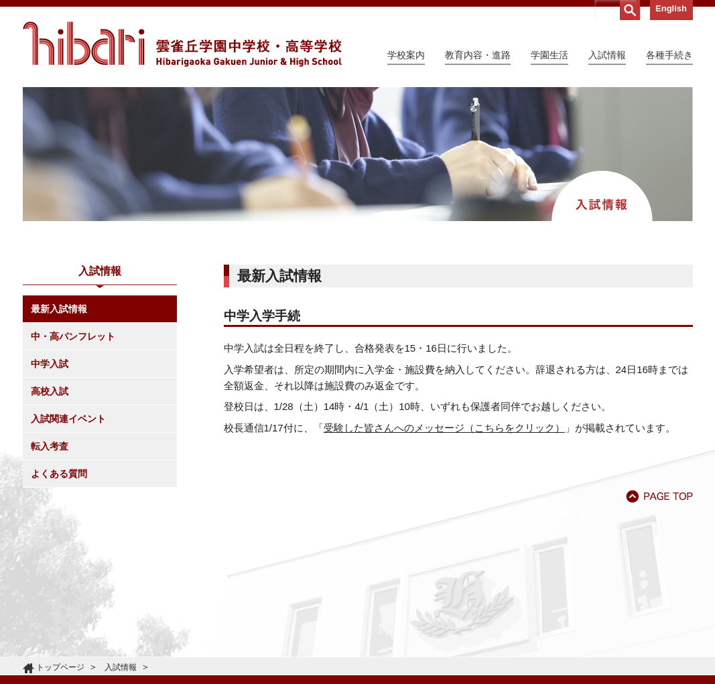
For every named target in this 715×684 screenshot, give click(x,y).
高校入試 (49, 391)
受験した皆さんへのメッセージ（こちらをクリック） (444, 427)
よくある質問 (59, 473)
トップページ (60, 667)
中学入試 (49, 363)
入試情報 (121, 667)
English (671, 8)
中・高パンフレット (73, 336)
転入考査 (49, 446)
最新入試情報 (59, 308)
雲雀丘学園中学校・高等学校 (182, 44)
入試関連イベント (68, 418)
